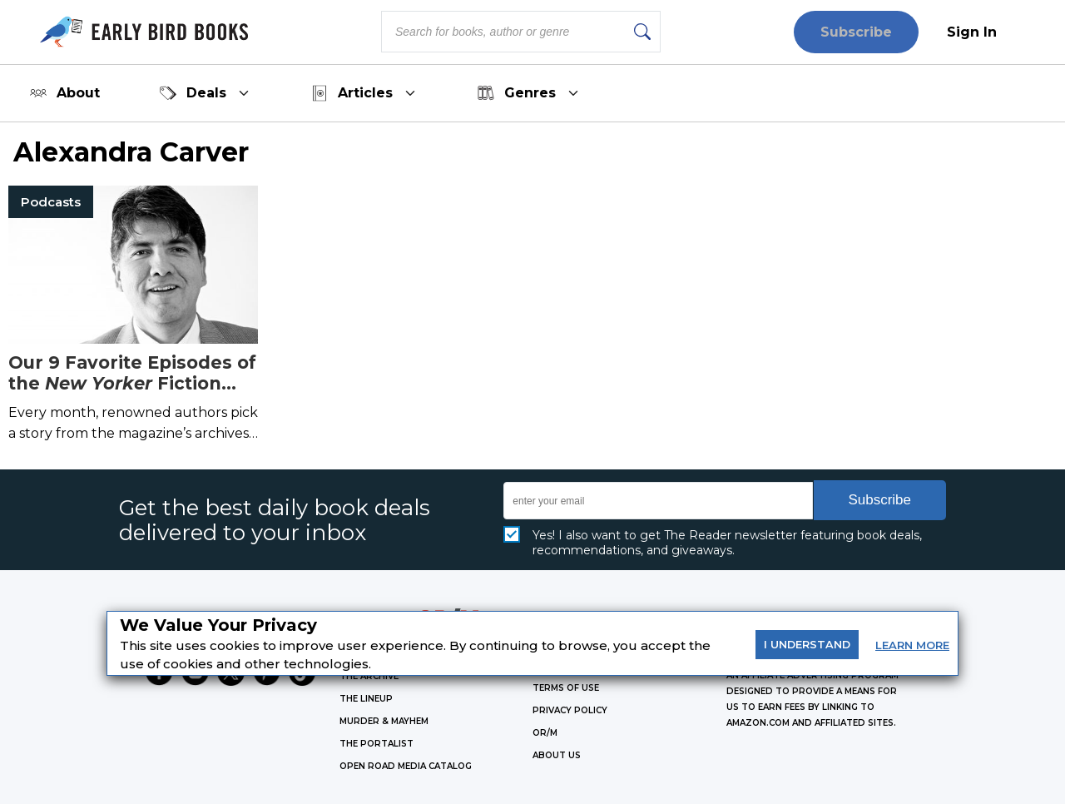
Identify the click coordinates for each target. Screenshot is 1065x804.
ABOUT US (556, 755)
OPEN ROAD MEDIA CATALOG (405, 766)
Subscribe (856, 32)
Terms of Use (565, 687)
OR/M (544, 732)
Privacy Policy (569, 710)
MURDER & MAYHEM (383, 721)
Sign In (972, 32)
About (65, 93)
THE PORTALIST (376, 743)
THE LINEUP (366, 698)
